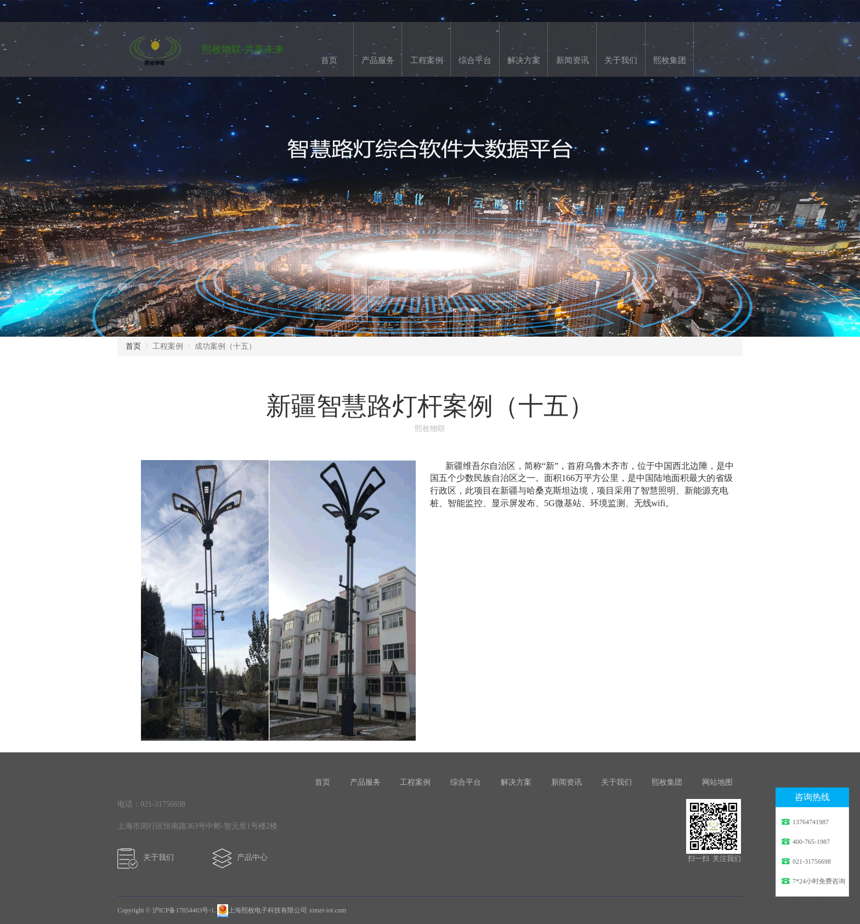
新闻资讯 (572, 60)
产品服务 (377, 60)
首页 (329, 60)
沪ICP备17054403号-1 (183, 910)
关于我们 (620, 60)
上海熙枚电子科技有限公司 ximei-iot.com (281, 910)
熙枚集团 (669, 60)
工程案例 (426, 60)
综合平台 (475, 60)
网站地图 (717, 782)
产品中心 (242, 857)
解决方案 (523, 60)
